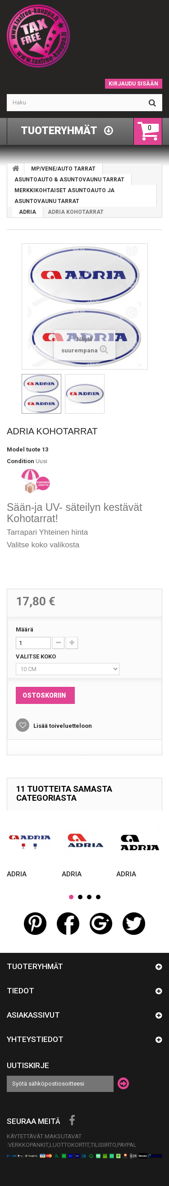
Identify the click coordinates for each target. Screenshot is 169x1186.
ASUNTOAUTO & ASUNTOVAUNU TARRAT (69, 179)
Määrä (24, 629)
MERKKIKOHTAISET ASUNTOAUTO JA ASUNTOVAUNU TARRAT (64, 195)
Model (16, 449)
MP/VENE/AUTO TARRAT (63, 169)
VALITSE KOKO (36, 656)
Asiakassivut (33, 1014)
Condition (20, 461)
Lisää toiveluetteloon (62, 725)
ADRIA (27, 212)
